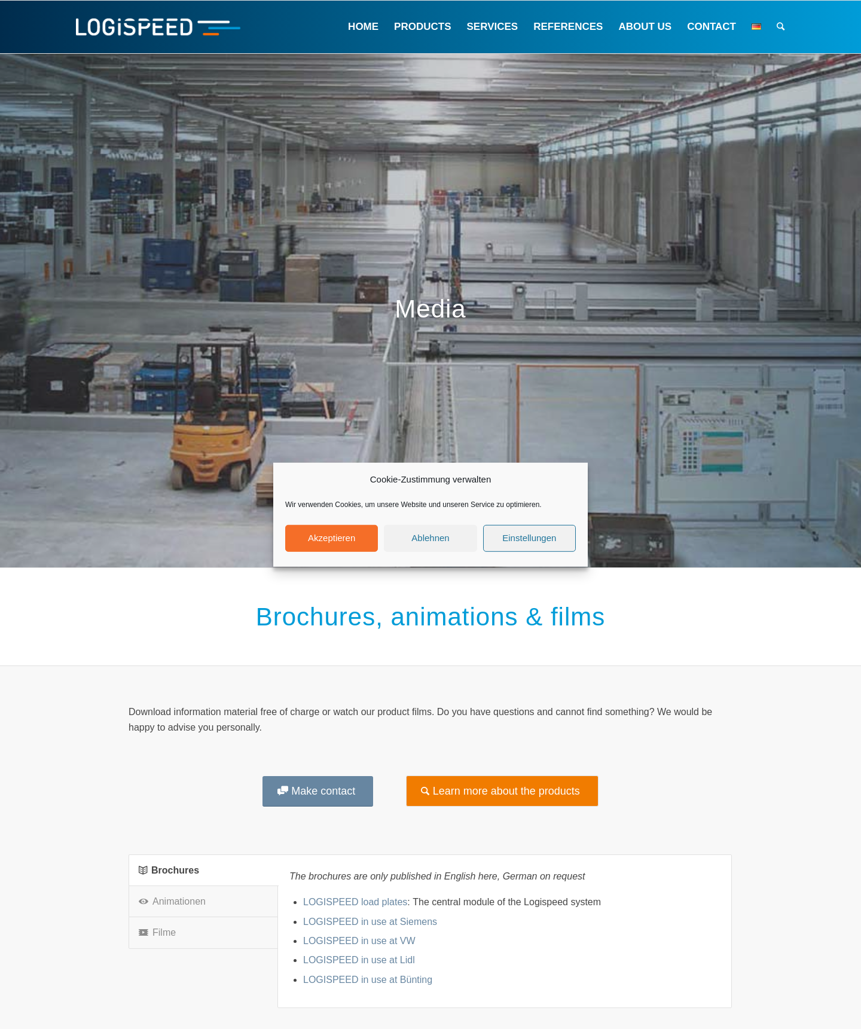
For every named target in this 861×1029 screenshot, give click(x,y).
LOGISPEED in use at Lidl (359, 960)
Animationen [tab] (172, 901)
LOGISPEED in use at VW (359, 941)
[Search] (780, 27)
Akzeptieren (331, 538)
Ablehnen (430, 538)
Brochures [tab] (169, 870)
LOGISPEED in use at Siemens (370, 922)
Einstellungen (529, 538)
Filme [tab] (157, 932)
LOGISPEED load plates (355, 902)
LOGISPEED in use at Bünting (367, 980)
